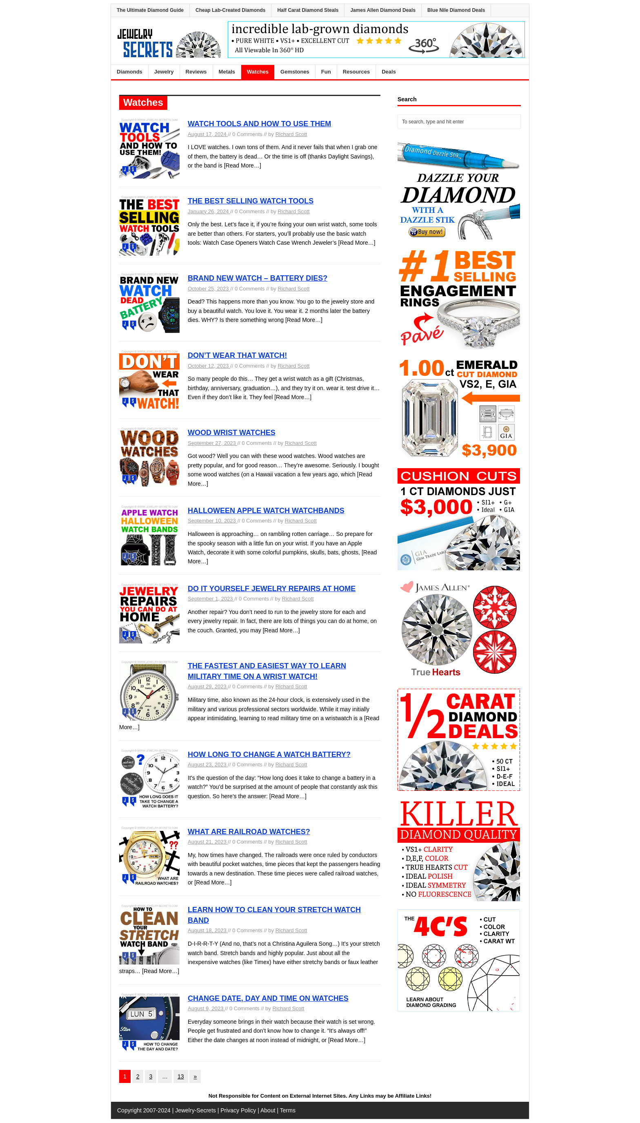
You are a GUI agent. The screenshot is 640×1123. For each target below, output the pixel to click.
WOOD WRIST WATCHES (232, 433)
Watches (258, 72)
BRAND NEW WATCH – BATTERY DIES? (257, 278)
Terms (288, 1110)
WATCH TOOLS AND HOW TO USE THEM (259, 124)
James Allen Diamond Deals (383, 10)
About (268, 1110)
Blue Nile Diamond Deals (456, 10)
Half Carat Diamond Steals (307, 10)
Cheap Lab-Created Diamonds (230, 10)
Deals (389, 72)
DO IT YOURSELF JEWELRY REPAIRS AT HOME (272, 589)
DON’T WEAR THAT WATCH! (237, 355)
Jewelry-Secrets (195, 1110)
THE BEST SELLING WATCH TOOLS (250, 201)
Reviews (196, 72)
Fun (326, 72)
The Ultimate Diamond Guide (150, 10)
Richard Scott (291, 134)
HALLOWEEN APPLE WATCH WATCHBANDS (266, 511)
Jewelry (164, 72)
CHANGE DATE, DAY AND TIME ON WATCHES (268, 998)
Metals (227, 72)
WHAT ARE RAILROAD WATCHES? (249, 832)
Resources (356, 72)
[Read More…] (242, 165)
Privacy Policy (238, 1110)
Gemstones (294, 72)
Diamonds (129, 72)
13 (181, 1076)
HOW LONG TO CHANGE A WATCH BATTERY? (269, 754)
